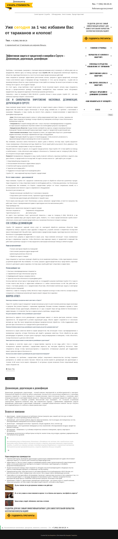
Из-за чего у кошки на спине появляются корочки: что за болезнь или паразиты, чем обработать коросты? (46, 493)
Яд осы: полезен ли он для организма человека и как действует (34, 485)
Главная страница (98, 48)
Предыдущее (72, 378)
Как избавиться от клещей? (98, 101)
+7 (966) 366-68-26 (104, 4)
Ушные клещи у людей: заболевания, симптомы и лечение (32, 501)
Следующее (10, 378)
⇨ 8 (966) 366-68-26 (19, 41)
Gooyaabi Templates (71, 535)
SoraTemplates (52, 535)
